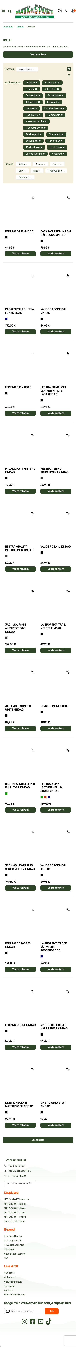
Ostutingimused (13, 1240)
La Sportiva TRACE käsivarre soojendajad (53, 947)
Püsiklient (9, 1273)
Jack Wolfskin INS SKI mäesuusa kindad (55, 233)
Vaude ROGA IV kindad (55, 546)
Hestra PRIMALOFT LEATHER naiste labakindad (53, 391)
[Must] (41, 241)
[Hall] (41, 478)
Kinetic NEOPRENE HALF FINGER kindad (54, 1026)
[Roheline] (6, 793)
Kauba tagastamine (15, 1253)
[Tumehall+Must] (6, 237)
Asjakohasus (27, 69)
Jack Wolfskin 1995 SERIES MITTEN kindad (20, 867)
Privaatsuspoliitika (14, 1245)
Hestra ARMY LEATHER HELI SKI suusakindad (51, 787)
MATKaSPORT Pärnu (15, 1217)
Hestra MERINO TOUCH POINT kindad (54, 470)
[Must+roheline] (41, 634)
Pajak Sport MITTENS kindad (20, 470)
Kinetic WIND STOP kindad (52, 1104)
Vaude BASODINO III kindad (53, 311)
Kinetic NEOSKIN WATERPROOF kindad (19, 1104)
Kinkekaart (10, 1277)
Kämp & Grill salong (14, 1221)
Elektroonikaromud (14, 1294)
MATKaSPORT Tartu (14, 1212)
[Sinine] (6, 319)
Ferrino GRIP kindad (19, 231)
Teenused (9, 1286)
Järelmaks (9, 1249)
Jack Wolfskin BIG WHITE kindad (18, 708)
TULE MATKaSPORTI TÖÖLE (19, 1183)
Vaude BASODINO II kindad (53, 867)
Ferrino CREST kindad (20, 1025)
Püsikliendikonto (13, 1236)
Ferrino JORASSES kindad (18, 945)
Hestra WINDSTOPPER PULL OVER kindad (20, 785)
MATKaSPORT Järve (15, 1208)
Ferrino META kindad (55, 706)
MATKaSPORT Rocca (15, 1203)
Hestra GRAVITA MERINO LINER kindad (19, 548)
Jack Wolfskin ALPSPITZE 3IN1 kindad (15, 628)
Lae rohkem (38, 1140)
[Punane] (45, 797)
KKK (6, 1258)
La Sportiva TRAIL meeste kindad (53, 626)
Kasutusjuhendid (13, 1281)
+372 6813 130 (16, 1165)
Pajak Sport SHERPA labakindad (19, 311)
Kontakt (8, 1290)
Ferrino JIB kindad (18, 387)
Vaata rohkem (38, 54)
